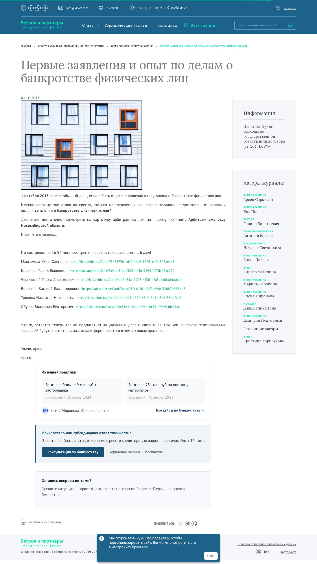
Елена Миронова (260, 305)
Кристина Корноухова (255, 358)
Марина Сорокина (261, 293)
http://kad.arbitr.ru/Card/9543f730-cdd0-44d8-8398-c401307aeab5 (127, 266)
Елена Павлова (258, 269)
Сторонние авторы (262, 343)
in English (290, 8)
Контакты (167, 25)
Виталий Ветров (259, 245)
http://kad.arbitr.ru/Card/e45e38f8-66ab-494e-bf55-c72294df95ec (132, 311)
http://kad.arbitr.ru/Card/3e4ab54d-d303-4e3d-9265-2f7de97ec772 (127, 275)
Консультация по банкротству (74, 457)
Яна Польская (257, 220)
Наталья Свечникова (264, 257)
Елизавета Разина (261, 281)
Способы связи (177, 7)
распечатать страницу (43, 528)
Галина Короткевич (262, 233)
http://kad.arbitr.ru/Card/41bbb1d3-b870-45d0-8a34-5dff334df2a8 (133, 302)
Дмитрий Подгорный (254, 332)
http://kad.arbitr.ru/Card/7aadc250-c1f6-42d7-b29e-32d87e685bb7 (138, 293)
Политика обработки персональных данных (267, 548)
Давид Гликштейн (261, 317)
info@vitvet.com (77, 8)
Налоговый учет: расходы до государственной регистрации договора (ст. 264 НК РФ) (263, 143)
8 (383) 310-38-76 (150, 8)
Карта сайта (288, 556)
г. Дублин (113, 8)
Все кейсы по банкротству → (179, 415)
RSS (266, 556)
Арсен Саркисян (259, 208)
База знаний (199, 25)
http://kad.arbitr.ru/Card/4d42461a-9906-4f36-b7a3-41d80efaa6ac (134, 284)
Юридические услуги (126, 25)
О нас (88, 25)
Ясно (210, 556)
